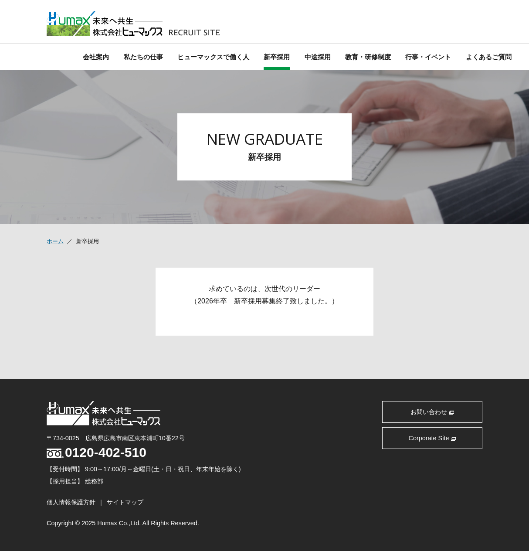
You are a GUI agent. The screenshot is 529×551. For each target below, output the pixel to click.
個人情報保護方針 (71, 502)
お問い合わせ (432, 411)
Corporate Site (432, 438)
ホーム (55, 241)
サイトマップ (125, 502)
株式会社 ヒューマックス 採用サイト (133, 23)
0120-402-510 (96, 452)
